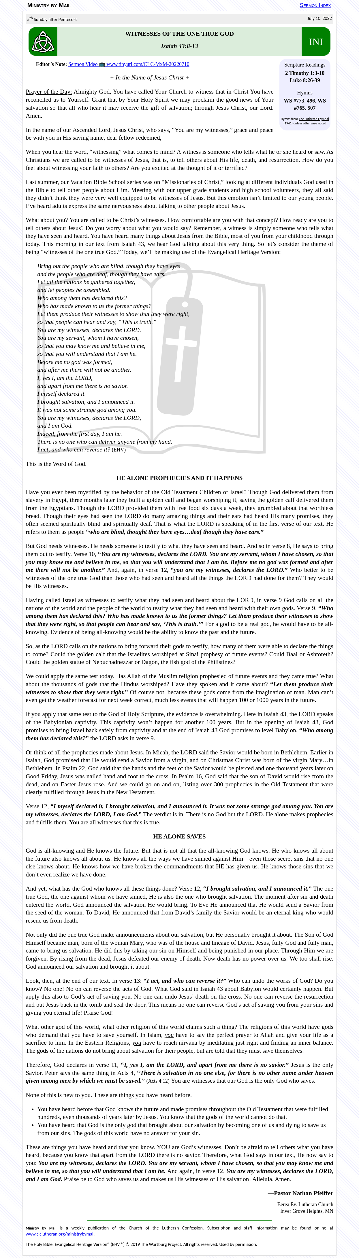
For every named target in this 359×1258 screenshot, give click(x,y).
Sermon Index (315, 5)
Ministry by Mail (49, 5)
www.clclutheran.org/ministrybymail (60, 1234)
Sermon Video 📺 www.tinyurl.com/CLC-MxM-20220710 (128, 64)
